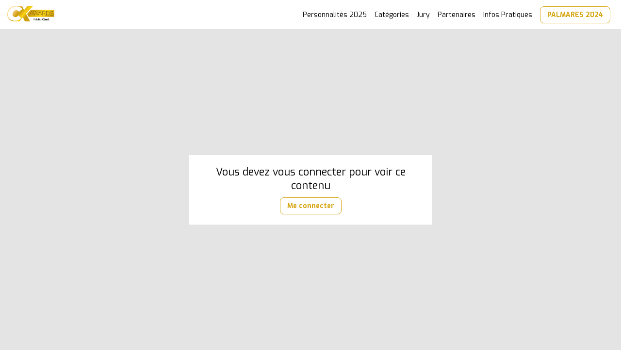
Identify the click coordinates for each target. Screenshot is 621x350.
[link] (335, 14)
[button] (575, 14)
